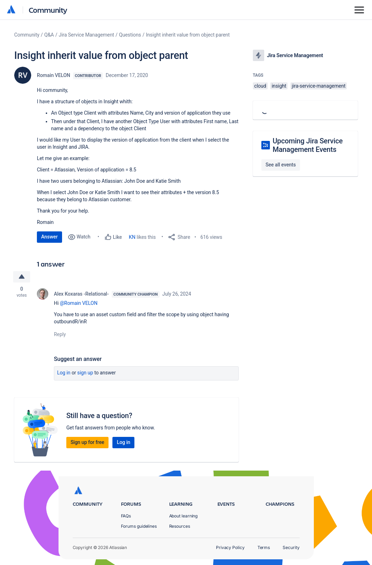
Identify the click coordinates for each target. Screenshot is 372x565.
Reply (60, 334)
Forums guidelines (139, 526)
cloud (260, 86)
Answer (49, 237)
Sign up (85, 372)
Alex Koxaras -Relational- (81, 294)
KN (132, 237)
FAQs (126, 516)
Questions (130, 35)
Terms (263, 547)
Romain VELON (53, 75)
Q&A (49, 35)
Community (48, 10)
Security (291, 547)
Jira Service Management (86, 35)
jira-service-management (319, 86)
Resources (179, 526)
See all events (281, 165)
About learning (183, 516)
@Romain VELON (79, 303)
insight (279, 86)
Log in (64, 372)
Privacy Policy (230, 547)
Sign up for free (87, 442)
